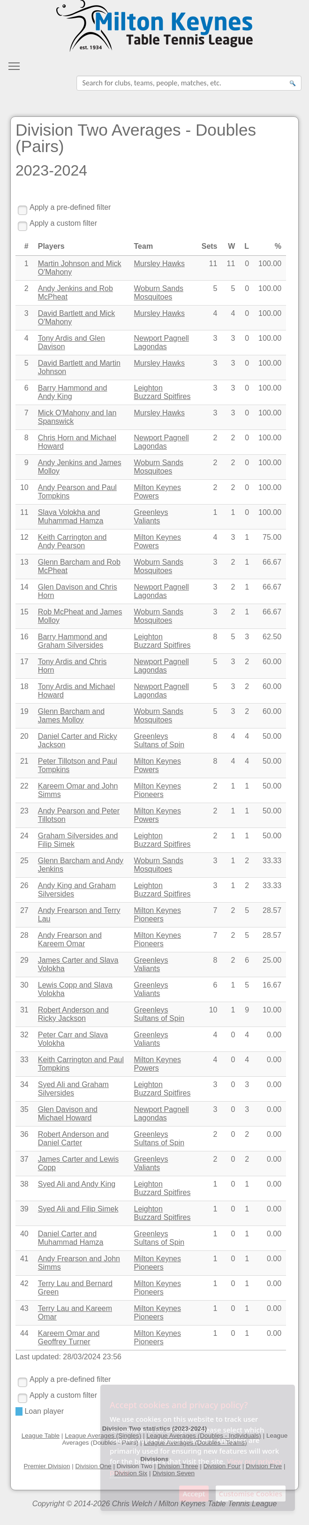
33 (24, 1060)
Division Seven (173, 1473)
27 (24, 910)
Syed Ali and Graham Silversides (73, 1089)
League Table (41, 1435)
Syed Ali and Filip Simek (78, 1209)
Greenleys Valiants (151, 516)
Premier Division (47, 1466)
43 (24, 1308)
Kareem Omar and (69, 1337)
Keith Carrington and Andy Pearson (72, 541)
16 (24, 637)
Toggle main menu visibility (14, 63)
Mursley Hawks (159, 264)
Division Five (264, 1466)
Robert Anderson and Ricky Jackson (73, 1014)
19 (24, 711)
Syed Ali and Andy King (76, 1184)
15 (24, 612)
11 (24, 512)
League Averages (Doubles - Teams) (195, 1442)
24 (24, 836)
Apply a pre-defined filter (70, 207)
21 (24, 761)
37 (24, 1159)
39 (24, 1209)
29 (24, 960)
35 (24, 1109)
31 (24, 1010)
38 (24, 1184)
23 (24, 811)
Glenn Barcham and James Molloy (71, 715)
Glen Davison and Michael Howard (68, 1113)
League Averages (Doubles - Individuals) (203, 1435)
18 (24, 686)
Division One (93, 1466)
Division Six (130, 1473)
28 (24, 935)
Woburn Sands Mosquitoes (159, 292)
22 (24, 786)
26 (24, 885)
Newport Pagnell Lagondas (161, 342)
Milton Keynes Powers (157, 491)
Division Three (178, 1466)
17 (24, 662)
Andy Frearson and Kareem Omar (70, 939)
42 (24, 1283)
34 (24, 1084)
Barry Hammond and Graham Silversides (72, 641)
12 (24, 537)
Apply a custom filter (63, 223)
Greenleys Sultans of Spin (159, 740)
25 (24, 861)
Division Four (222, 1466)
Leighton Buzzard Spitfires (162, 392)
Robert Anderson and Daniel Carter (73, 1138)
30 (24, 985)
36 (24, 1134)
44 (24, 1333)
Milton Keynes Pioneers (157, 790)
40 (24, 1234)
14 (24, 587)
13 (24, 562)
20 (24, 736)
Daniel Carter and (71, 1238)
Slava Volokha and (71, 516)
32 (24, 1035)
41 (24, 1259)
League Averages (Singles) (103, 1435)
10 (24, 487)
